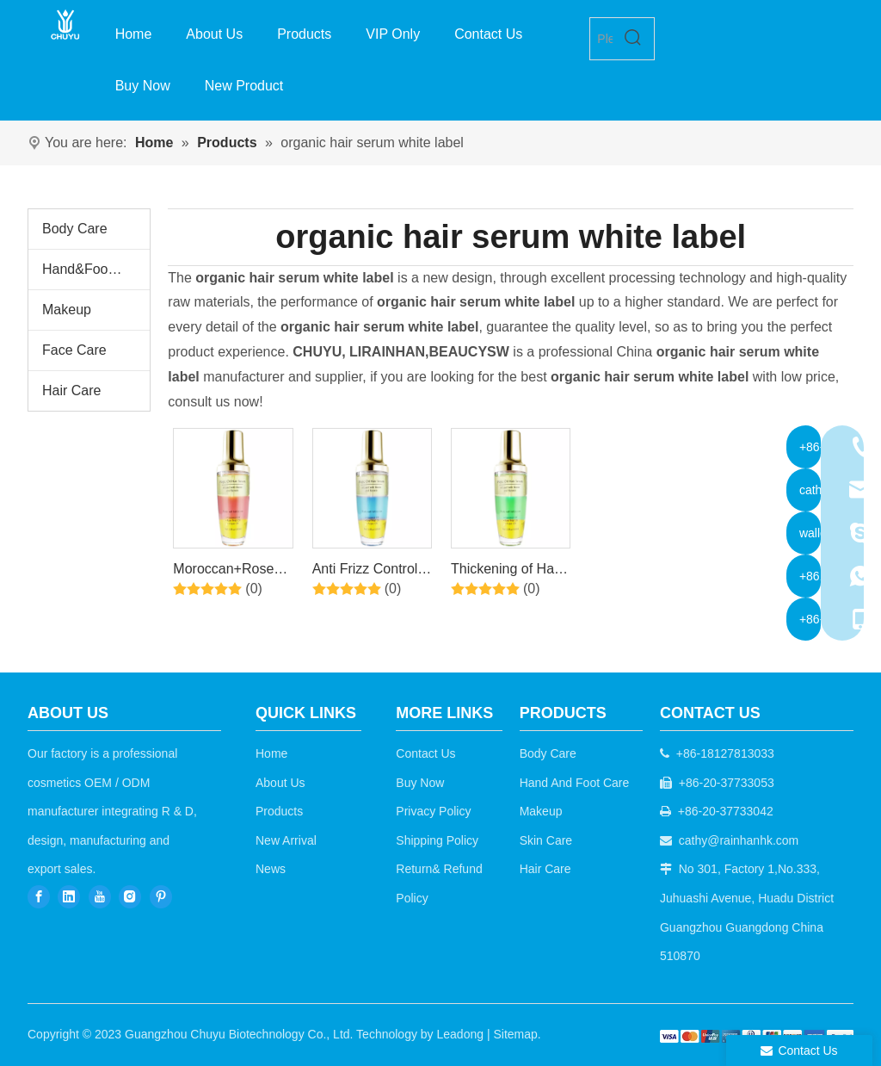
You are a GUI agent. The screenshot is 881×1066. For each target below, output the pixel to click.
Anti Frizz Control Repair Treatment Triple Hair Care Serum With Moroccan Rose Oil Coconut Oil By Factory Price (370, 571)
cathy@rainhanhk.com (739, 840)
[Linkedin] (69, 896)
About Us (280, 783)
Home (271, 753)
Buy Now (420, 783)
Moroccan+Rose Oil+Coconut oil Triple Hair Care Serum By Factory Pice (228, 571)
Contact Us (425, 753)
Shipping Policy (437, 840)
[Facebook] (39, 896)
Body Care (75, 228)
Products (279, 811)
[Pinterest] (161, 896)
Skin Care (546, 840)
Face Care (74, 350)
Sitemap (515, 1034)
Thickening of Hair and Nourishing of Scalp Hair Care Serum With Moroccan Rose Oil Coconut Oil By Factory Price (509, 571)
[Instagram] (130, 896)
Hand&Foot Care (93, 269)
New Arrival (286, 840)
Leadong (460, 1034)
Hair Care (71, 390)
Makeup (66, 309)
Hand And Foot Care (575, 783)
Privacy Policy (433, 811)
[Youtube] (100, 896)
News (271, 869)
